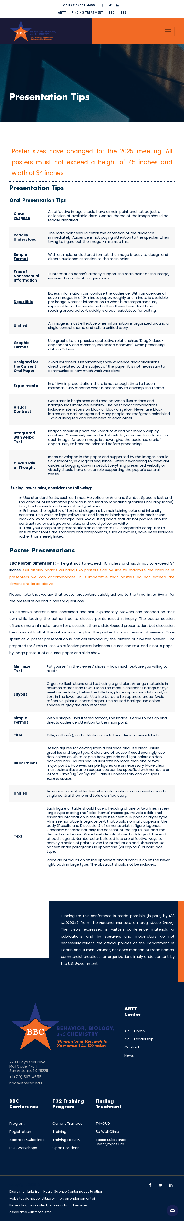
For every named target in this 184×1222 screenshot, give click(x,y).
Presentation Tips (52, 98)
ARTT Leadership (139, 1039)
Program (17, 1124)
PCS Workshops (23, 1148)
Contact (132, 1048)
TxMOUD (103, 1124)
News (129, 1056)
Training (59, 1132)
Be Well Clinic (107, 1132)
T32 (124, 13)
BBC (112, 13)
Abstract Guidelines (27, 1140)
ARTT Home (134, 1031)
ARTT (61, 13)
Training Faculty (66, 1140)
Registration (20, 1132)
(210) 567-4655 (79, 5)
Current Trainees (67, 1124)
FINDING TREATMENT (87, 13)
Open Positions (65, 1148)
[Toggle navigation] (168, 31)
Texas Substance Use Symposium (111, 1142)
